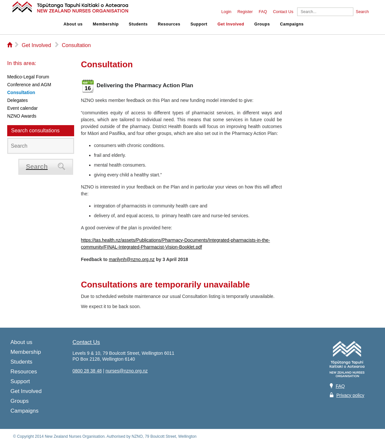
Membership (106, 24)
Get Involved (230, 24)
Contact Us (283, 11)
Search (362, 11)
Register (245, 11)
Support (198, 24)
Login (226, 11)
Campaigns (291, 24)
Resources (169, 24)
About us (73, 24)
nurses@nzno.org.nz (126, 370)
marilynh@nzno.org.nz (131, 259)
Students (138, 24)
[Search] (325, 12)
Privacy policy (350, 395)
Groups (262, 24)
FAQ (263, 11)
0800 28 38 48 (87, 370)
